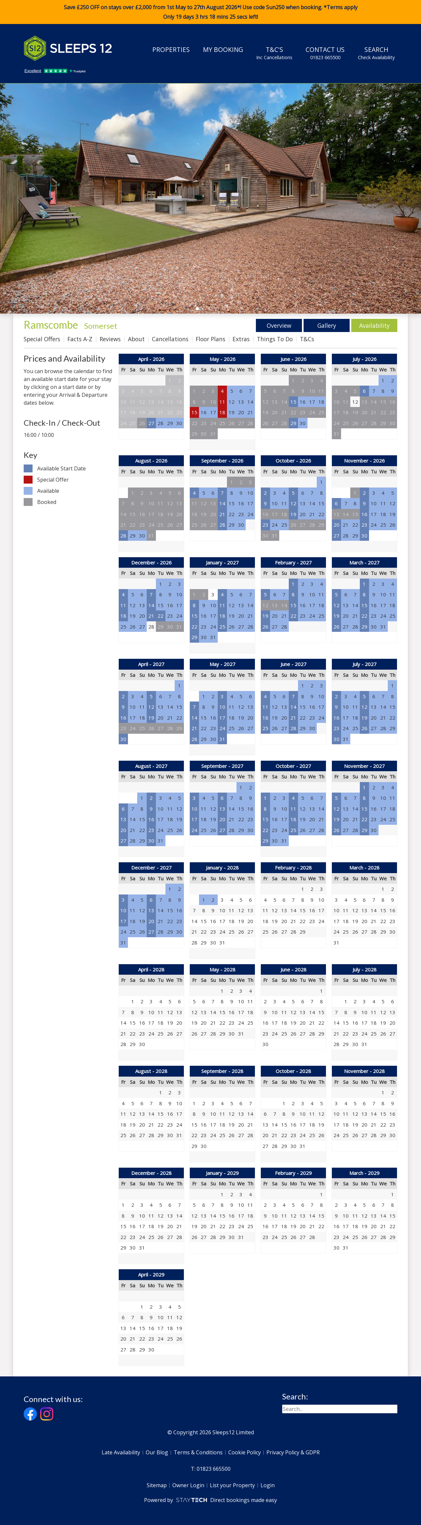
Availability (374, 325)
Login (267, 1485)
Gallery (326, 325)
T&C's (274, 53)
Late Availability (121, 1452)
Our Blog (157, 1452)
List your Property (232, 1485)
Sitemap (157, 1485)
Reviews (110, 339)
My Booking (223, 49)
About (136, 339)
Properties (171, 49)
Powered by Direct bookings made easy (210, 1500)
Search (376, 53)
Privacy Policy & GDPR (293, 1452)
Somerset (100, 325)
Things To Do (275, 339)
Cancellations (170, 339)
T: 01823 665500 (211, 1468)
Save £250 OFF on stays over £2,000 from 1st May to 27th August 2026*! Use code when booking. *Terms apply (210, 12)
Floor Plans (210, 339)
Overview (279, 325)
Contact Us (325, 53)
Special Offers (42, 339)
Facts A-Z (79, 339)
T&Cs (307, 339)
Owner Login (188, 1485)
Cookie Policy (244, 1452)
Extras (241, 339)
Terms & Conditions (198, 1452)
